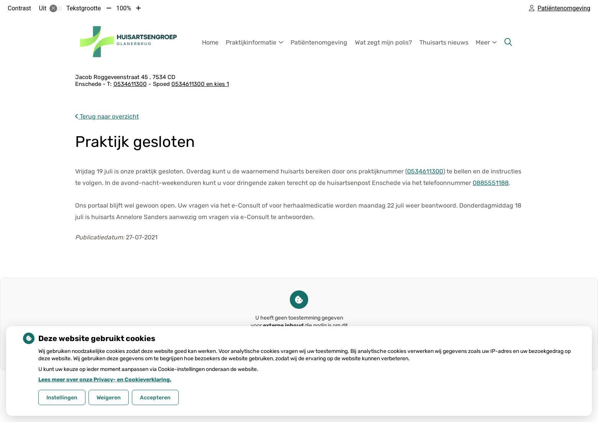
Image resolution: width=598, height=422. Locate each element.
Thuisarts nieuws (443, 42)
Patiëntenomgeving (319, 42)
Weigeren (109, 397)
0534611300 (425, 171)
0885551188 (491, 182)
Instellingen (61, 397)
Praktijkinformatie (251, 42)
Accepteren (155, 397)
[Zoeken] (508, 42)
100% (123, 8)
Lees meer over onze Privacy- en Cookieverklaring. (104, 379)
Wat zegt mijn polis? (383, 42)
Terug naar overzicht (107, 116)
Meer (483, 42)
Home (210, 42)
